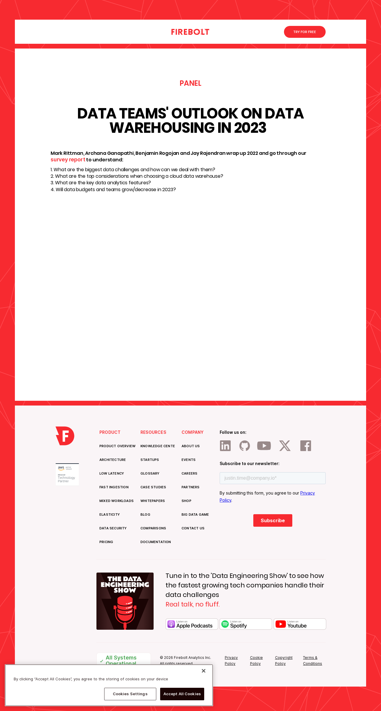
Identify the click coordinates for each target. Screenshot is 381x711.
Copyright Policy (284, 660)
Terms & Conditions (312, 660)
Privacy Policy (231, 660)
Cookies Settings (130, 693)
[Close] (203, 670)
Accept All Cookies (182, 693)
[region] (109, 685)
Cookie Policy (256, 660)
